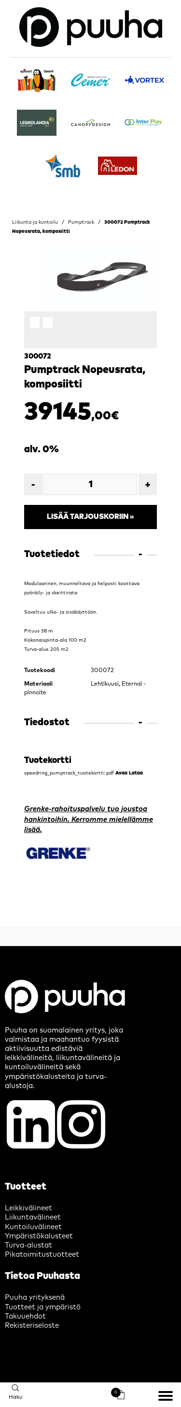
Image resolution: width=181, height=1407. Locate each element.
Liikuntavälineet (33, 1217)
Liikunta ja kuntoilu (35, 222)
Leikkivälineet (28, 1208)
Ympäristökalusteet (39, 1236)
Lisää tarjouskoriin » (90, 516)
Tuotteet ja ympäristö (43, 1307)
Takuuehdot (25, 1316)
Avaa (121, 773)
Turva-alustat (28, 1245)
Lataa (136, 773)
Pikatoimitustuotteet (42, 1254)
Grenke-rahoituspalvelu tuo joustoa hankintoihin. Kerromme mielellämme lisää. (88, 819)
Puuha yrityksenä (35, 1297)
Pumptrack (81, 222)
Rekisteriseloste (32, 1325)
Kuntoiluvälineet (33, 1227)
